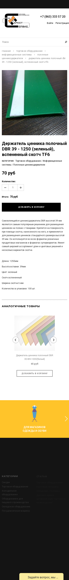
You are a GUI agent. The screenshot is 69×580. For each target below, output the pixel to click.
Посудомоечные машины (16, 518)
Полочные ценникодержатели (29, 164)
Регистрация (62, 23)
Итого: (5, 197)
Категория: (8, 161)
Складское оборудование (16, 513)
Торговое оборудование (29, 51)
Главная (6, 51)
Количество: (9, 181)
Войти (50, 23)
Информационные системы (17, 54)
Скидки (6, 489)
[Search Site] (34, 42)
